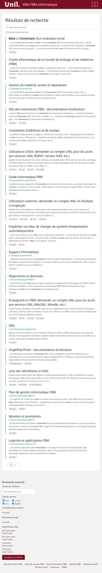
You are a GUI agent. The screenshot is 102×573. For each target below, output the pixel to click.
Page (6, 500)
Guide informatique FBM (56, 564)
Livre (6, 503)
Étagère (16, 503)
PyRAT (64, 567)
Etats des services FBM (34, 564)
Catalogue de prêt (90, 564)
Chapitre (16, 500)
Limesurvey (54, 567)
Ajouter (6, 513)
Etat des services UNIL (13, 564)
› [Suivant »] (19, 465)
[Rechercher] (7, 27)
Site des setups (41, 567)
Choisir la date (7, 533)
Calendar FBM (75, 564)
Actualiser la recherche (13, 557)
